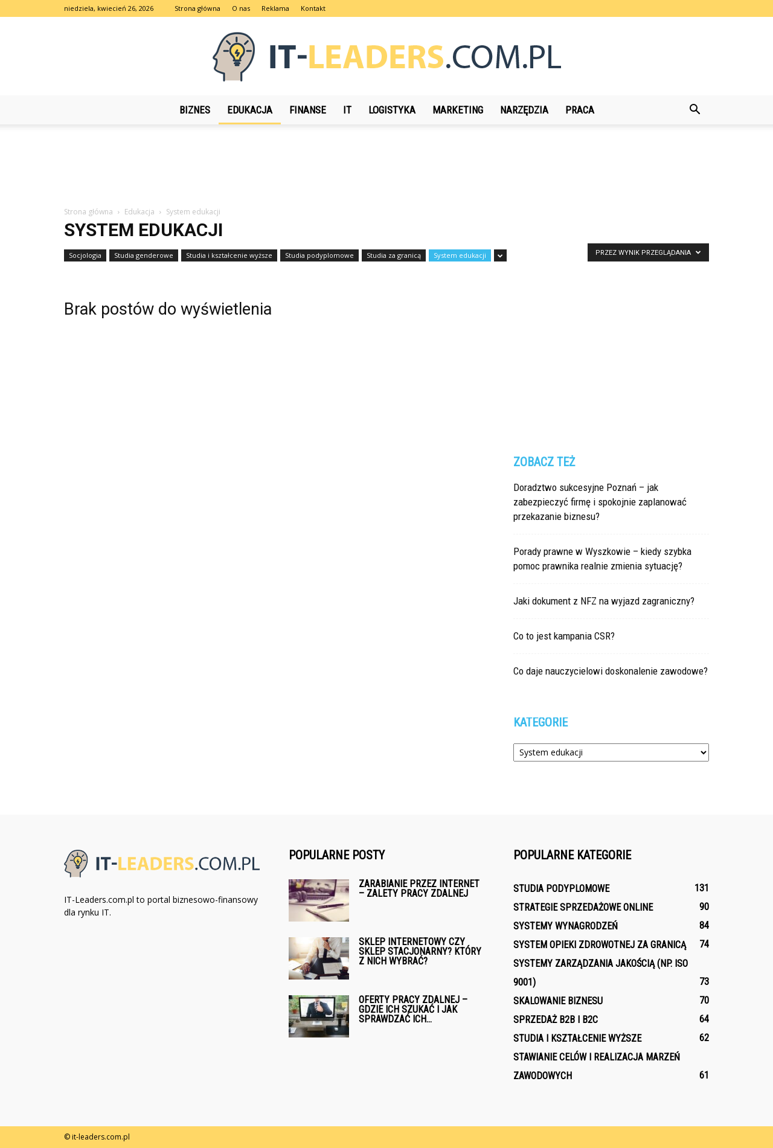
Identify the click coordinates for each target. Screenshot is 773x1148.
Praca (579, 110)
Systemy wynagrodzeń (565, 926)
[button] (694, 109)
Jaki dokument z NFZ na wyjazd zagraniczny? (603, 601)
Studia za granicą (394, 255)
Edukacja (249, 110)
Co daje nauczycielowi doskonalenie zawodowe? (610, 671)
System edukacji (460, 255)
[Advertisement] (386, 166)
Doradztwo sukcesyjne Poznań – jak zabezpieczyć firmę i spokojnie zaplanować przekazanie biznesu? (600, 501)
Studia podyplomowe (319, 255)
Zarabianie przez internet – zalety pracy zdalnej (419, 888)
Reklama (275, 8)
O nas (241, 8)
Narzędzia (524, 110)
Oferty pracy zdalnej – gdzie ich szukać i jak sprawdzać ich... (413, 1009)
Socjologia (85, 255)
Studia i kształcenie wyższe (229, 255)
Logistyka (391, 110)
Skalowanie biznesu (558, 1001)
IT (347, 110)
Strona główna (197, 8)
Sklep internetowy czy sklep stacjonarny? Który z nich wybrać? (420, 951)
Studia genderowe (143, 255)
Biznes (194, 110)
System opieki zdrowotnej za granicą (599, 945)
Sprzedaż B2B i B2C (555, 1019)
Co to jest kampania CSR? (564, 636)
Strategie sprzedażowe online (583, 907)
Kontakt (313, 8)
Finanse (307, 110)
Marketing (457, 110)
